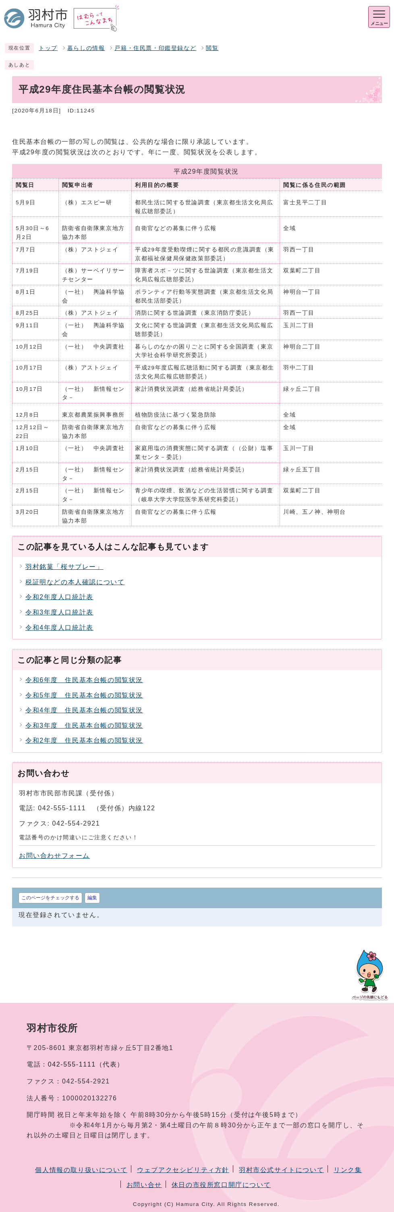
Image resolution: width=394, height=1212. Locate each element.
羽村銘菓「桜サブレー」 (64, 566)
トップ (48, 48)
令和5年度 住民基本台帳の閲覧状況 (84, 695)
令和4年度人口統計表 (59, 627)
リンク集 (348, 1169)
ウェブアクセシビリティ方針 (183, 1169)
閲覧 (212, 48)
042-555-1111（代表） (86, 1064)
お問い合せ (144, 1184)
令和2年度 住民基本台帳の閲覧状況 (84, 740)
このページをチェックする (50, 898)
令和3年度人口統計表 (59, 612)
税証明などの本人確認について (74, 582)
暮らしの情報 (86, 48)
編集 (92, 898)
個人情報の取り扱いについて (81, 1169)
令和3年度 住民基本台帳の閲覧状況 (84, 725)
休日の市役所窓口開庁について (221, 1184)
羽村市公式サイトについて (281, 1169)
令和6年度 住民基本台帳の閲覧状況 (84, 680)
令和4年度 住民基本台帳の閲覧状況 (84, 710)
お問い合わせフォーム (54, 855)
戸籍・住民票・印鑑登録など (155, 48)
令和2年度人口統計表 (59, 597)
